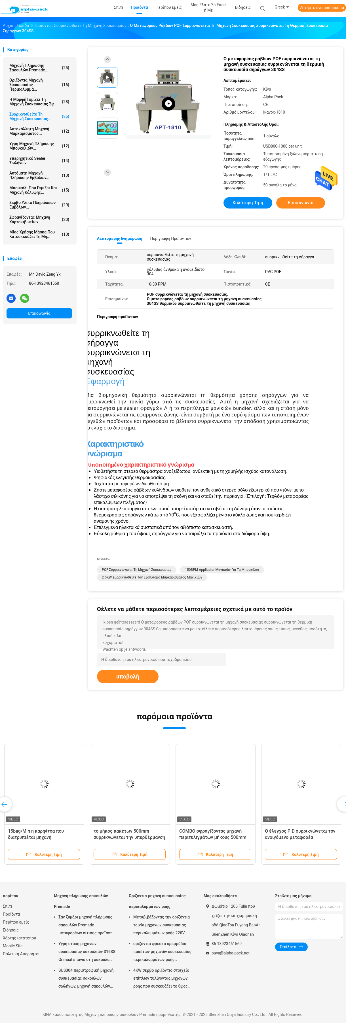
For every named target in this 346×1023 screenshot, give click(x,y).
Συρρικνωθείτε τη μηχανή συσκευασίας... (39, 116)
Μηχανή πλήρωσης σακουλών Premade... (39, 67)
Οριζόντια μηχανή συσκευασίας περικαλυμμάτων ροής (157, 901)
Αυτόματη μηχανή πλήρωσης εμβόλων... (39, 175)
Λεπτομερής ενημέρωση (119, 238)
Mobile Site (13, 946)
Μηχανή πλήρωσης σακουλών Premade (81, 901)
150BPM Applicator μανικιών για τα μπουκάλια (222, 570)
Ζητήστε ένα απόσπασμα (322, 7)
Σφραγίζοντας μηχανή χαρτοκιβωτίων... (39, 219)
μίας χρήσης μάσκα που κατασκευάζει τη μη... (39, 234)
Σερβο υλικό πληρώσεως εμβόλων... (39, 204)
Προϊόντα (11, 914)
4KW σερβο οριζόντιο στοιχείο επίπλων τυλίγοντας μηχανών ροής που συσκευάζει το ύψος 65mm (161, 979)
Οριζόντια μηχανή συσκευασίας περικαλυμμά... (39, 85)
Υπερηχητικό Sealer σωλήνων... (39, 160)
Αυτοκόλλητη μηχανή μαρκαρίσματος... (39, 131)
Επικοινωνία (39, 313)
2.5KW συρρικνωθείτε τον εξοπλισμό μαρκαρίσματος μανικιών (152, 577)
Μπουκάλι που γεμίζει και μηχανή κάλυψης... (39, 190)
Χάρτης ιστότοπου (19, 938)
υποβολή (127, 676)
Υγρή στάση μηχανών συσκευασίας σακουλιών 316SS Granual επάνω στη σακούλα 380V (86, 952)
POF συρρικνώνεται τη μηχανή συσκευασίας (136, 570)
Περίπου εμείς (16, 922)
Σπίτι (7, 906)
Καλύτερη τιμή (248, 202)
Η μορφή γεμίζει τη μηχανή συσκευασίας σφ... (39, 101)
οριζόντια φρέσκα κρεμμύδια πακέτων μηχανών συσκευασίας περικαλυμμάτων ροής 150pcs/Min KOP (162, 952)
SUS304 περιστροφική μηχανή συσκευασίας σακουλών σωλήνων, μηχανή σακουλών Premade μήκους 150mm (85, 979)
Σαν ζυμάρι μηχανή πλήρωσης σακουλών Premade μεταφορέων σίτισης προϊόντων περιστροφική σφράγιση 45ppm (87, 926)
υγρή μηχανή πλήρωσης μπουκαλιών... (39, 145)
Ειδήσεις (11, 930)
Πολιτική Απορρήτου (22, 954)
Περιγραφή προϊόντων (170, 238)
